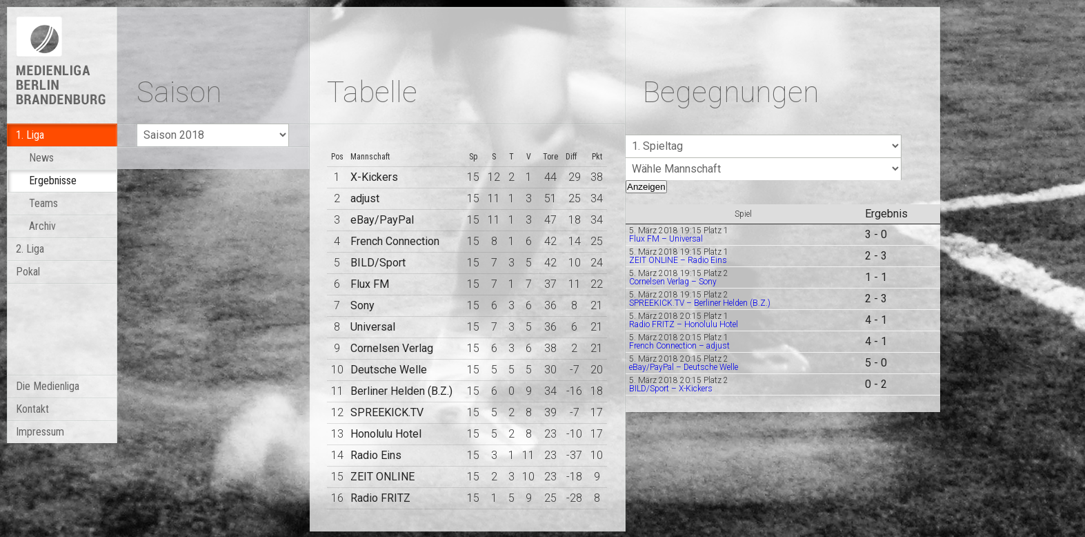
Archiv (42, 226)
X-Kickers (374, 177)
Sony (362, 305)
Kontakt (32, 409)
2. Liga (30, 248)
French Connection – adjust (679, 346)
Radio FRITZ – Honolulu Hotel (683, 324)
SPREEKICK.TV (387, 412)
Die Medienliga (47, 386)
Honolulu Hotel (385, 433)
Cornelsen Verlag (391, 348)
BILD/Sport (378, 262)
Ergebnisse (53, 180)
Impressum (40, 431)
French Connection (394, 241)
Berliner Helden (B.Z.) (401, 391)
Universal (372, 326)
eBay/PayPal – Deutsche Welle (683, 367)
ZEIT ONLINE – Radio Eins (678, 260)
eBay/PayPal (382, 219)
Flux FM (369, 284)
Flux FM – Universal (666, 239)
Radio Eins (375, 455)
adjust (364, 198)
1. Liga (30, 134)
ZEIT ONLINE (382, 476)
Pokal (28, 271)
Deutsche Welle (388, 369)
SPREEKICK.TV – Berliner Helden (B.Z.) (699, 303)
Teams (43, 203)
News (41, 157)
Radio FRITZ (380, 498)
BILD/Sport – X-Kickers (671, 388)
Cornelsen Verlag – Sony (673, 281)
